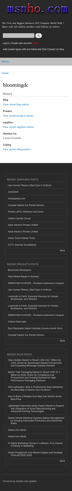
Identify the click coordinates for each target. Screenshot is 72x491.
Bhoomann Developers (19, 270)
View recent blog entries (16, 104)
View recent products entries (18, 115)
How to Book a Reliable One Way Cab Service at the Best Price (34, 397)
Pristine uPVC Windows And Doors (26, 211)
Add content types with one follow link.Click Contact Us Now (33, 49)
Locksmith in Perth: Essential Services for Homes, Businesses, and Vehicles (33, 297)
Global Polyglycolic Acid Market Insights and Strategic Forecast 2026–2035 (35, 454)
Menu (5, 61)
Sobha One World (17, 430)
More (62, 250)
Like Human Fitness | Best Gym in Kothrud (29, 185)
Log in (6, 43)
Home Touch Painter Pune (21, 238)
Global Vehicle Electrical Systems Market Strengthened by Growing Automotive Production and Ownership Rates (36, 421)
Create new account (21, 43)
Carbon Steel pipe (17, 321)
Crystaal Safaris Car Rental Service (26, 205)
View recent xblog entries (16, 149)
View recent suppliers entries (18, 127)
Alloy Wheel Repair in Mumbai (23, 276)
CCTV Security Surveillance (22, 244)
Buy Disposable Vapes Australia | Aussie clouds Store (35, 328)
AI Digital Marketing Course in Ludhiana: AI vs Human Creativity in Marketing (35, 444)
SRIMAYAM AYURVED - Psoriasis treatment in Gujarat (36, 283)
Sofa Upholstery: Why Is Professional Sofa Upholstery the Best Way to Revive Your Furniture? (35, 388)
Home (5, 73)
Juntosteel (13, 192)
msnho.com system (26, 481)
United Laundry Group (19, 218)
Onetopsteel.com (16, 198)
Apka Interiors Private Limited (23, 225)
